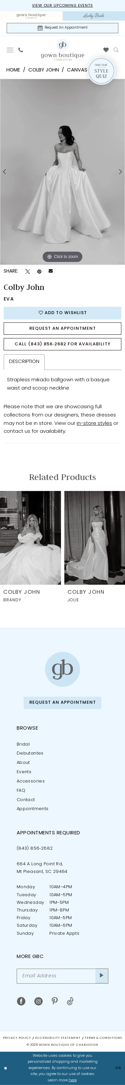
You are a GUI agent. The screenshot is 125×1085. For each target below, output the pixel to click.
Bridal (23, 744)
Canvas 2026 (83, 70)
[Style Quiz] (101, 71)
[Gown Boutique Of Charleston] (62, 49)
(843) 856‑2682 (35, 848)
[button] (10, 50)
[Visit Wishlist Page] (106, 50)
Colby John (43, 70)
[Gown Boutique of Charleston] (62, 669)
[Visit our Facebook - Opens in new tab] (21, 1001)
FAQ (21, 790)
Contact (26, 800)
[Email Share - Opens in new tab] (50, 271)
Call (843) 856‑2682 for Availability (63, 344)
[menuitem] (31, 16)
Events (24, 772)
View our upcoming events (62, 6)
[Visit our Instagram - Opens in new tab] (38, 1001)
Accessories (31, 781)
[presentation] (30, 538)
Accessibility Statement (58, 1037)
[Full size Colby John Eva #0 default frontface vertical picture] (62, 172)
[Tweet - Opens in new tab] (27, 272)
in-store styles (94, 423)
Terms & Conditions (103, 1037)
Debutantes (30, 753)
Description (24, 361)
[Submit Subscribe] (101, 976)
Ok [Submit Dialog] (118, 1068)
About (23, 763)
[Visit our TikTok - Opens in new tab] (70, 1001)
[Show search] (116, 50)
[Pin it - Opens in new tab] (39, 272)
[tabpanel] (62, 172)
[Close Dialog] (5, 1068)
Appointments (32, 809)
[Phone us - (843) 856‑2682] (21, 50)
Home (13, 70)
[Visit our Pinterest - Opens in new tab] (54, 1001)
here (73, 1080)
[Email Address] (62, 976)
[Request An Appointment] (62, 28)
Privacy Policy (17, 1037)
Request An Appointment (62, 328)
